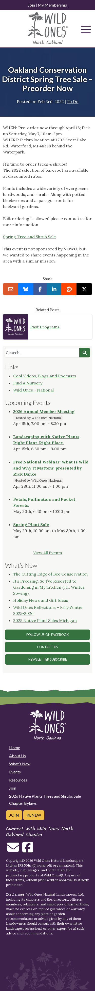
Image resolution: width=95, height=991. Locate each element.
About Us (17, 755)
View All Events (47, 552)
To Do (73, 101)
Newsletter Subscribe (47, 659)
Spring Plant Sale (31, 524)
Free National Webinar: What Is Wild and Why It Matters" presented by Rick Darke (50, 468)
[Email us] (13, 850)
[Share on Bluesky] (26, 289)
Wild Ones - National (33, 390)
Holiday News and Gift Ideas (40, 600)
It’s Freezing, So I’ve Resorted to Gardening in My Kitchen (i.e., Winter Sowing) (49, 587)
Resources (18, 779)
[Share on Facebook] (40, 289)
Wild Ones (52, 875)
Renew (34, 815)
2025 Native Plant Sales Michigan (45, 620)
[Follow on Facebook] (27, 850)
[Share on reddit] (69, 289)
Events (15, 771)
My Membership (52, 5)
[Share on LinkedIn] (54, 289)
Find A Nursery (27, 382)
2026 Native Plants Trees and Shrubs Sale (45, 796)
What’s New (19, 763)
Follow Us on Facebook (47, 635)
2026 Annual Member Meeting (43, 411)
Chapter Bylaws (23, 803)
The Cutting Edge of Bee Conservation (50, 574)
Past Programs (45, 326)
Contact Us (47, 647)
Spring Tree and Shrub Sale (29, 236)
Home (14, 747)
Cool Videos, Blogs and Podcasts (44, 375)
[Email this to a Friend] (10, 289)
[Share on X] (84, 289)
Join (31, 5)
